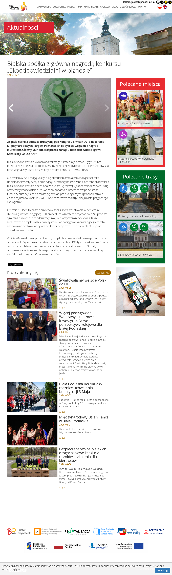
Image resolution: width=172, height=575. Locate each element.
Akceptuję (162, 570)
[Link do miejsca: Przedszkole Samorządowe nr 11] (140, 108)
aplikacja (105, 6)
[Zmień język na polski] (159, 6)
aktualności (44, 6)
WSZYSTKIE (103, 272)
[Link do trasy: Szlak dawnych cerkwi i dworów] (140, 239)
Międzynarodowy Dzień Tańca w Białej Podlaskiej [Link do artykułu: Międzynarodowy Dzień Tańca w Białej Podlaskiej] (84, 419)
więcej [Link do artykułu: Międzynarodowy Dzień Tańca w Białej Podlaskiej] (62, 437)
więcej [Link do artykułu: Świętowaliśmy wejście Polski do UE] (62, 307)
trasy (79, 6)
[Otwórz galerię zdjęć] (59, 108)
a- (154, 2)
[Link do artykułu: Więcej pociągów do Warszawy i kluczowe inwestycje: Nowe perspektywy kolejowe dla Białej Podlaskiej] (32, 326)
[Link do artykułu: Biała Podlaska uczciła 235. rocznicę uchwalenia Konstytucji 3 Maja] (32, 397)
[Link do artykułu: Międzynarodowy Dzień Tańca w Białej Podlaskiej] (32, 430)
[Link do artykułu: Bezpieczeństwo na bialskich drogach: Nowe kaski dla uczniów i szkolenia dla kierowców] (32, 462)
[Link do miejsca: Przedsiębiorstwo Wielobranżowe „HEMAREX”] (140, 147)
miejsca (71, 6)
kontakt (142, 6)
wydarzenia (59, 6)
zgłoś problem (128, 6)
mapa (87, 6)
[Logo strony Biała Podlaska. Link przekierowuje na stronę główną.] (18, 6)
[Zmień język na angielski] (165, 6)
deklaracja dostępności (134, 2)
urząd (115, 6)
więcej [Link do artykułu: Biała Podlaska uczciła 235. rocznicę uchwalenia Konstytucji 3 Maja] (62, 411)
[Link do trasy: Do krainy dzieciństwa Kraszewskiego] (140, 201)
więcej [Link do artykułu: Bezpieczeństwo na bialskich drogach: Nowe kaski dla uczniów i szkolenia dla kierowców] (62, 487)
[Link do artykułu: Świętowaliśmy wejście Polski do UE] (32, 293)
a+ (150, 2)
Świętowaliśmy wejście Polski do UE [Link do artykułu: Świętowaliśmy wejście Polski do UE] (83, 282)
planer (94, 6)
